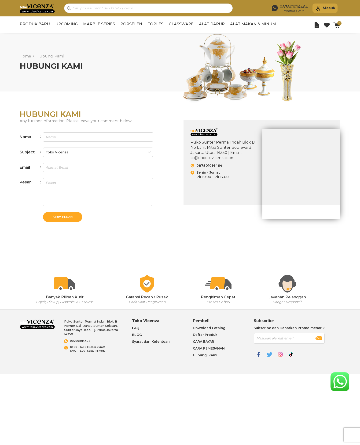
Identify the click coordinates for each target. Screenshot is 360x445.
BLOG (137, 334)
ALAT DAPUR (212, 24)
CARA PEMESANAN (209, 348)
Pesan (26, 182)
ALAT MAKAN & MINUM (253, 24)
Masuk (329, 8)
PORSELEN (131, 24)
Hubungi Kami (50, 56)
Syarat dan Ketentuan (151, 341)
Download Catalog (209, 328)
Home (25, 56)
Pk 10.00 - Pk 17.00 (226, 175)
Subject (27, 152)
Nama (25, 137)
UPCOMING (66, 24)
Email (25, 167)
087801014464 (209, 165)
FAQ (135, 328)
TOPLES (155, 24)
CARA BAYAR (203, 341)
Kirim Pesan (63, 217)
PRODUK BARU (35, 24)
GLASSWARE (181, 24)
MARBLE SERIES (99, 24)
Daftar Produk (205, 334)
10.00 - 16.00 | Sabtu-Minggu (96, 349)
